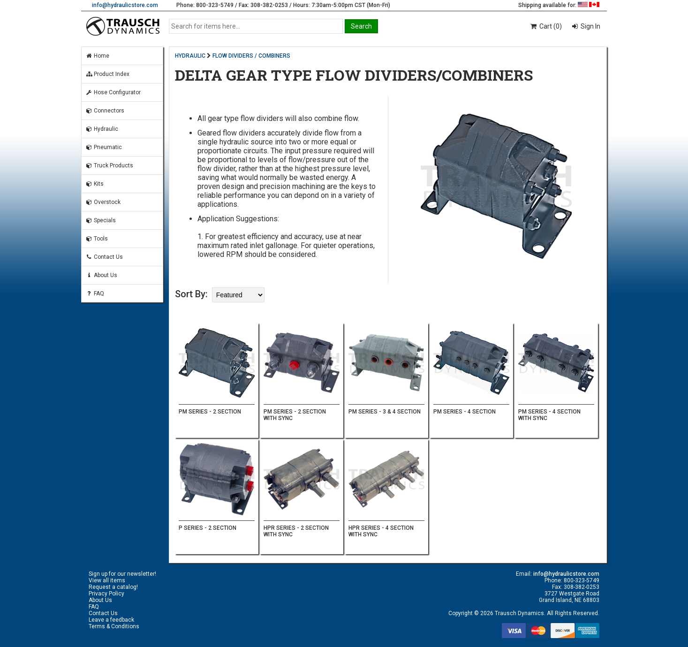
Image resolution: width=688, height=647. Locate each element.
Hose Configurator (113, 92)
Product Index (107, 74)
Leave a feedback (111, 620)
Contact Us (104, 257)
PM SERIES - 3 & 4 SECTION (384, 411)
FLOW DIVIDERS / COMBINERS (251, 56)
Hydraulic (101, 129)
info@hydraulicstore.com (125, 5)
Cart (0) (545, 26)
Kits (94, 184)
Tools (96, 238)
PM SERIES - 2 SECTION (210, 411)
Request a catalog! (113, 587)
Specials (100, 220)
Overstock (103, 202)
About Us (101, 275)
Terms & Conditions (114, 626)
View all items (107, 580)
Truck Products (109, 165)
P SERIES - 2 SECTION (207, 528)
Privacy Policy (106, 593)
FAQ (94, 293)
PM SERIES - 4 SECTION (464, 411)
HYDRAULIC (190, 56)
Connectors (104, 110)
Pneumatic (103, 147)
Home (97, 56)
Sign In (589, 26)
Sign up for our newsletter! (122, 574)
